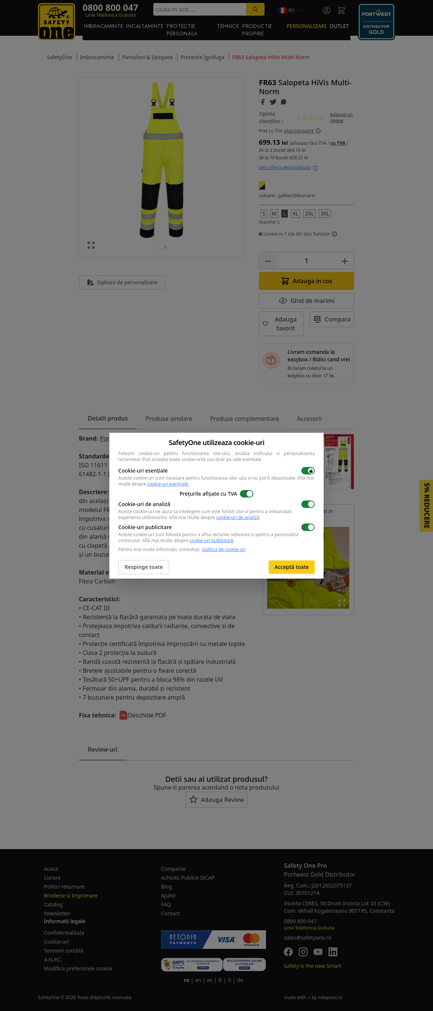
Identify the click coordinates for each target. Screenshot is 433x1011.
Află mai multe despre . (214, 517)
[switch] (308, 470)
